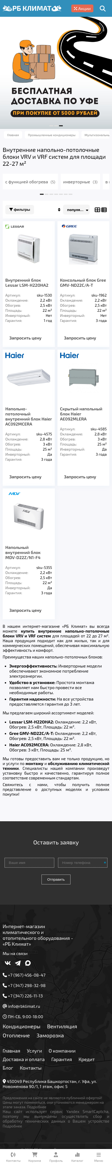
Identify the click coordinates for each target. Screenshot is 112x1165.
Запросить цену (25, 337)
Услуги (34, 1051)
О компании (62, 1051)
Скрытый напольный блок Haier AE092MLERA (81, 413)
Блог (8, 1068)
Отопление (16, 1035)
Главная (11, 1051)
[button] (51, 125)
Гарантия (61, 1059)
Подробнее (36, 1107)
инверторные (80, 181)
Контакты (31, 1068)
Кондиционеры (21, 1026)
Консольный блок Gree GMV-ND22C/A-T (83, 282)
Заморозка (50, 1035)
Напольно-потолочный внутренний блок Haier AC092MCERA (28, 416)
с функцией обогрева (30, 181)
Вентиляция (62, 1026)
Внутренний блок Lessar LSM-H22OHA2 (26, 282)
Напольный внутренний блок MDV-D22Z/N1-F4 (22, 552)
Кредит (86, 1059)
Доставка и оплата (24, 1059)
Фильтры (19, 210)
